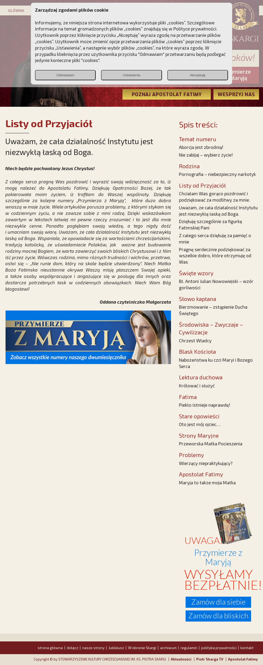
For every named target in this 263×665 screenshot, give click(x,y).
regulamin (189, 647)
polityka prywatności (218, 647)
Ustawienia (131, 75)
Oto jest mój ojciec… (199, 424)
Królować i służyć (197, 385)
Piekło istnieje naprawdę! (204, 404)
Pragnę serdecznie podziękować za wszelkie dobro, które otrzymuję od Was (215, 256)
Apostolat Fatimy (243, 659)
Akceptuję (197, 75)
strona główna (50, 647)
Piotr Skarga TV (209, 659)
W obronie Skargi (142, 647)
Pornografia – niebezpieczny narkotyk (217, 174)
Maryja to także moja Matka (207, 482)
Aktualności (181, 659)
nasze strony (93, 647)
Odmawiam (65, 75)
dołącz (72, 647)
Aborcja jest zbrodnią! (201, 147)
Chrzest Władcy (195, 340)
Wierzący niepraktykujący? (206, 463)
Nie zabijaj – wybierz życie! (206, 154)
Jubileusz (116, 647)
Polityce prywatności (194, 28)
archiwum (168, 647)
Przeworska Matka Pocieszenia (210, 443)
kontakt (247, 647)
